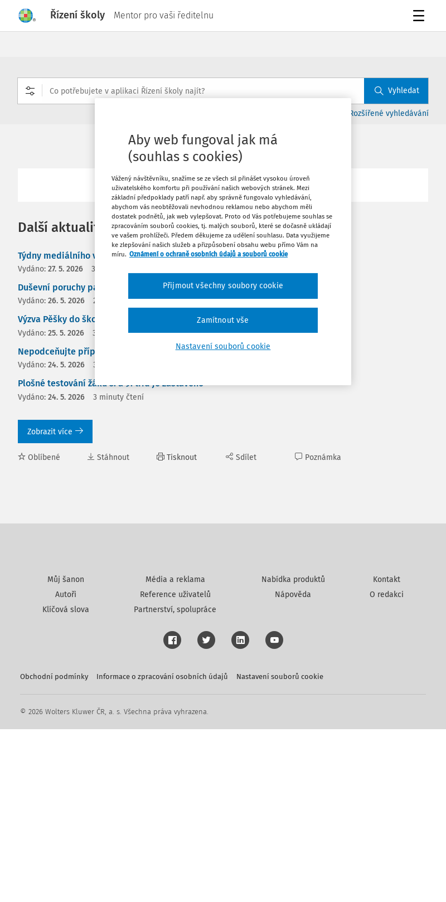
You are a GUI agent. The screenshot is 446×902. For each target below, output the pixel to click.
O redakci (387, 767)
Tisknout (177, 457)
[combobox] (223, 90)
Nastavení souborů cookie (279, 849)
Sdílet (241, 457)
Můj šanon (65, 752)
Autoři (65, 767)
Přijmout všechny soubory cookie (223, 285)
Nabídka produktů (293, 752)
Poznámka (318, 457)
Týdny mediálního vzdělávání (77, 255)
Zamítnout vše (223, 320)
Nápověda (293, 767)
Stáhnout (108, 457)
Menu (420, 17)
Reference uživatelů (175, 767)
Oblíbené (39, 457)
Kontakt (386, 752)
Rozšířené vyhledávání (389, 113)
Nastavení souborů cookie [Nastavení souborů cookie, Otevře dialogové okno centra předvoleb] (223, 346)
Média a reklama (175, 752)
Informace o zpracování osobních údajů (162, 849)
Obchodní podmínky (54, 849)
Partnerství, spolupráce (175, 782)
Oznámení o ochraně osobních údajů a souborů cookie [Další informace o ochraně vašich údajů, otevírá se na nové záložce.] (208, 254)
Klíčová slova (65, 782)
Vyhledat (397, 90)
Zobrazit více (55, 432)
